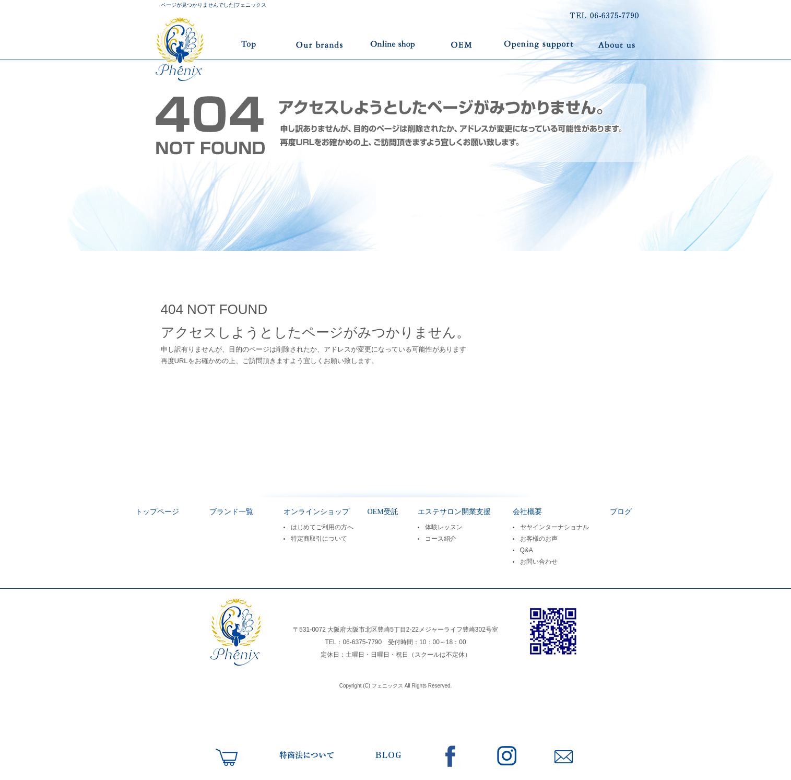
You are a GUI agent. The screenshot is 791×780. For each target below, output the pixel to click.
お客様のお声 (539, 538)
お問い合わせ (539, 561)
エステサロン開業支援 (540, 44)
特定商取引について (319, 538)
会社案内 (616, 44)
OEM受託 (462, 44)
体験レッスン (444, 527)
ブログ (621, 512)
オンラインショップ (393, 44)
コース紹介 (440, 538)
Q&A (526, 550)
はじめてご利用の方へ (322, 527)
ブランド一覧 (319, 44)
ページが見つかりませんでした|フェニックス (214, 5)
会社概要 (527, 512)
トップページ (214, 44)
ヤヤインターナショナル (554, 527)
